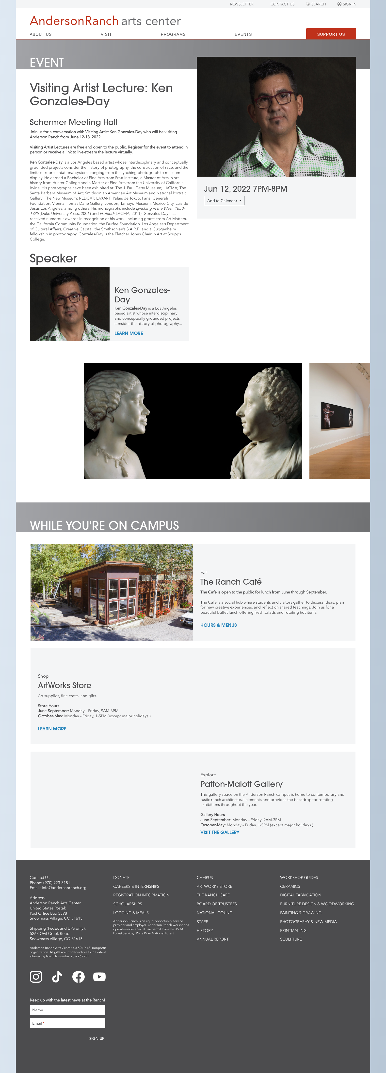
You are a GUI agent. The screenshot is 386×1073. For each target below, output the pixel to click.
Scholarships (127, 903)
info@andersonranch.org (64, 887)
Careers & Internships (136, 886)
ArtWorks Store (214, 886)
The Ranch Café (213, 894)
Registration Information (141, 894)
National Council (216, 912)
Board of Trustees (217, 903)
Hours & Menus (218, 625)
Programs (173, 35)
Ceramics (290, 886)
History (205, 930)
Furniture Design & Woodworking (317, 903)
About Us (41, 35)
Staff (202, 921)
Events (243, 35)
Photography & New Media (308, 921)
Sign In (349, 4)
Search (318, 4)
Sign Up (96, 1038)
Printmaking (293, 930)
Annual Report (213, 939)
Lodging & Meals (131, 912)
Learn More (128, 333)
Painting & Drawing (301, 912)
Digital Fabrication (300, 894)
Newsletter (242, 4)
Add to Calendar (222, 200)
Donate (121, 877)
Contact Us (282, 4)
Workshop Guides (299, 877)
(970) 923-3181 (56, 882)
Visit (106, 35)
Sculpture (291, 939)
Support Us (331, 34)
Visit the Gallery (220, 832)
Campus (205, 877)
